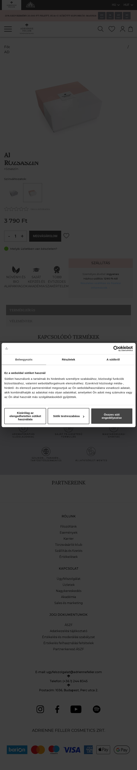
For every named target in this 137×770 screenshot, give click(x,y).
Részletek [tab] (68, 359)
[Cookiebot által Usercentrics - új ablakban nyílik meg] (116, 348)
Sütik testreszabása (68, 416)
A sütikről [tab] (113, 359)
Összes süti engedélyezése (112, 416)
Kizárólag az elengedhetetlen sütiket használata (25, 416)
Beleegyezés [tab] (23, 359)
